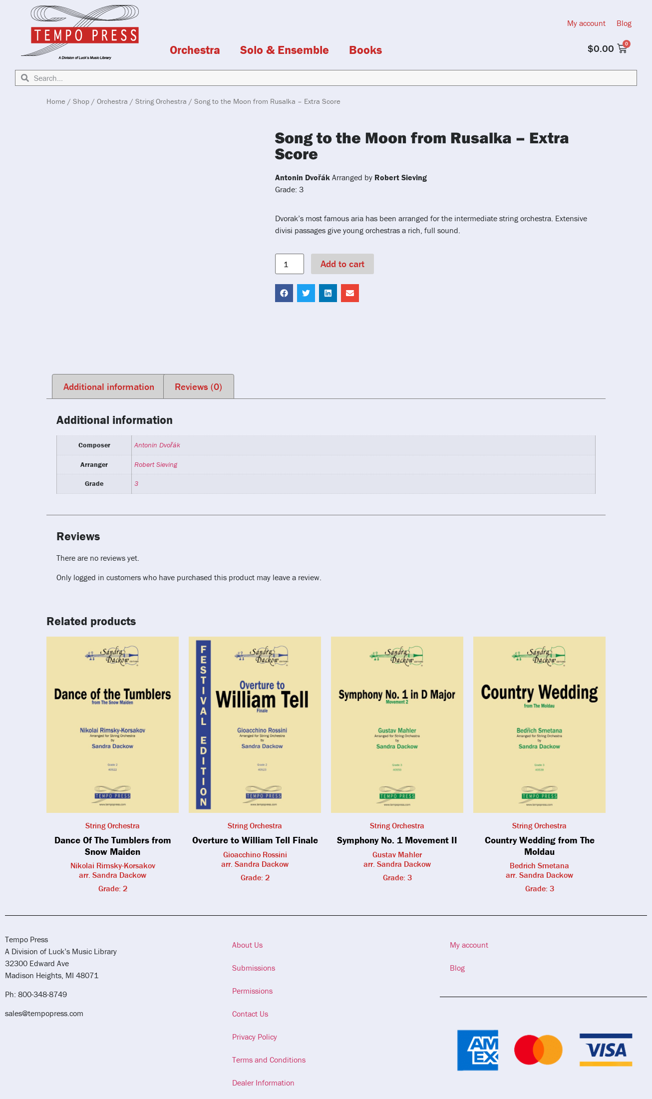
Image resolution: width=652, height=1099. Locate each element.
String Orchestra (161, 101)
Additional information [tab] (108, 386)
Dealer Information (263, 1083)
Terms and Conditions (269, 1060)
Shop (81, 101)
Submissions (253, 968)
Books (365, 50)
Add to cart (342, 264)
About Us (247, 945)
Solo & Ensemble (284, 50)
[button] (284, 293)
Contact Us (250, 1014)
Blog (624, 23)
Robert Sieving (155, 464)
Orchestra (195, 50)
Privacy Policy (254, 1037)
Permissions (252, 991)
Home (55, 101)
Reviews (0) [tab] (198, 386)
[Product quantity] (289, 264)
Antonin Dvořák (157, 444)
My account (586, 23)
